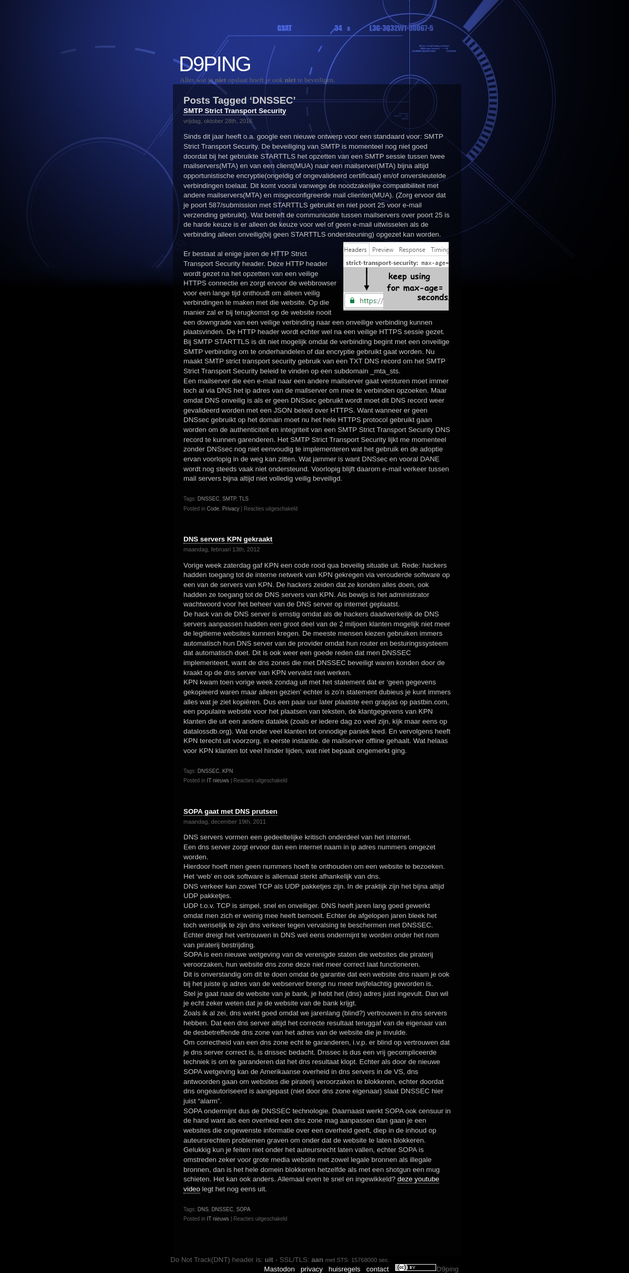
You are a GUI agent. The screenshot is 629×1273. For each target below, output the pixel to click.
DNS (203, 1209)
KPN (227, 771)
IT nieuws (218, 780)
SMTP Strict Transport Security (234, 111)
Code (213, 509)
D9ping (215, 63)
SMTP (229, 499)
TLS (243, 499)
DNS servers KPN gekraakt (228, 539)
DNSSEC (209, 499)
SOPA (243, 1209)
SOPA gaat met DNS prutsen (230, 811)
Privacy (231, 509)
